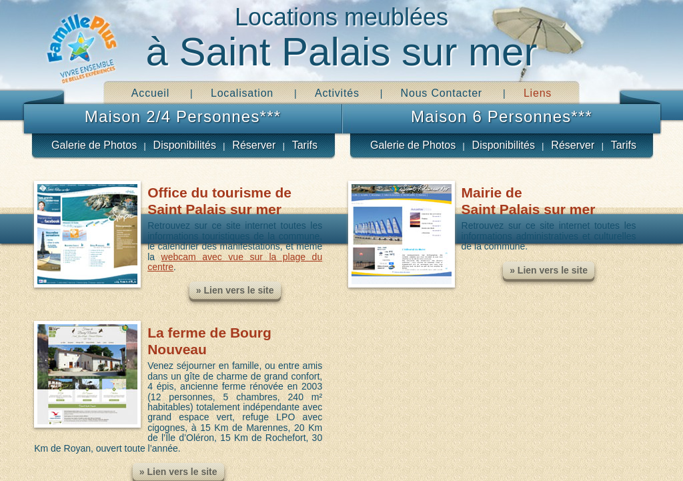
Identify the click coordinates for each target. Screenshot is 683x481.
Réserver (253, 145)
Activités (337, 93)
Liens (538, 93)
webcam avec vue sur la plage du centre (234, 262)
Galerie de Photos (94, 145)
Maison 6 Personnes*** (501, 116)
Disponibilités (184, 145)
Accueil (150, 93)
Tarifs (304, 145)
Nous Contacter (441, 93)
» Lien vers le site (235, 290)
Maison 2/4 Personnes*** (183, 116)
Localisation (242, 93)
